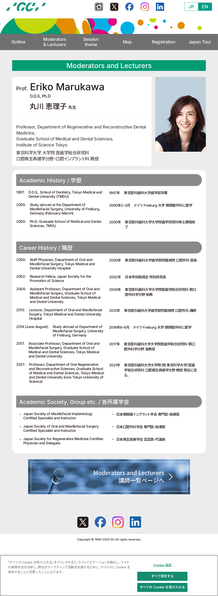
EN (205, 6)
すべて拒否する (162, 578)
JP (191, 6)
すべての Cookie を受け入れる (162, 589)
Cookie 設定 (162, 567)
